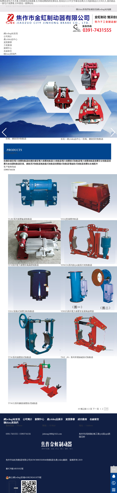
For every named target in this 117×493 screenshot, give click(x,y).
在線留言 (8, 51)
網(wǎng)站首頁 (11, 33)
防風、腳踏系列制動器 (93, 139)
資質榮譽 (8, 42)
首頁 (63, 139)
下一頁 (96, 409)
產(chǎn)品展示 (55, 419)
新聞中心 (8, 48)
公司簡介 (8, 36)
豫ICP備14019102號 (14, 469)
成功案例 (82, 419)
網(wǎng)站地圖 (104, 9)
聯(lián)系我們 (82, 9)
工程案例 (8, 45)
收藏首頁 (93, 9)
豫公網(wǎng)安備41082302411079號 (23, 477)
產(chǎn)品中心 (10, 39)
